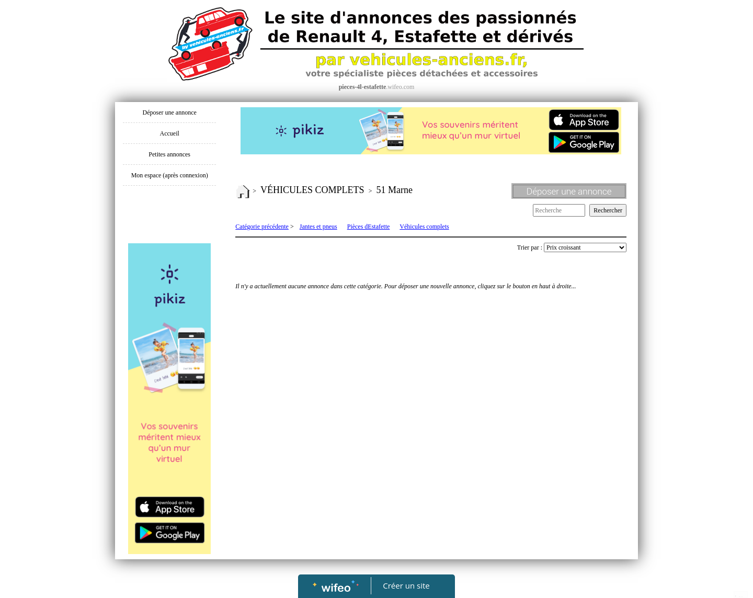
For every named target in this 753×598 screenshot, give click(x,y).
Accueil (169, 133)
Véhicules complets (424, 226)
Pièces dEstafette (368, 226)
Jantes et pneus (318, 226)
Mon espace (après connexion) (169, 175)
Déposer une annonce (170, 112)
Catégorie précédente (262, 226)
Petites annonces (169, 154)
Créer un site (406, 585)
